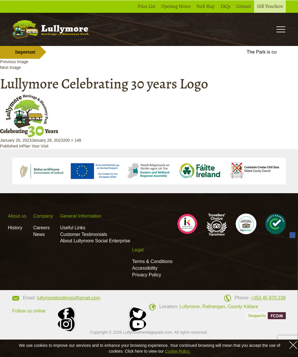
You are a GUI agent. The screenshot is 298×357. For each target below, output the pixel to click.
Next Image (10, 67)
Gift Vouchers (270, 6)
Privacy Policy (146, 274)
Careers (41, 227)
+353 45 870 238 (268, 297)
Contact (243, 6)
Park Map (205, 6)
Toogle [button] (281, 29)
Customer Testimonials (83, 234)
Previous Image (14, 61)
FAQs (225, 6)
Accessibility (144, 268)
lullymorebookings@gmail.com (68, 297)
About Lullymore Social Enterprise (95, 240)
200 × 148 (72, 140)
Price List (147, 6)
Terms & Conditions (152, 261)
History (15, 227)
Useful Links (72, 227)
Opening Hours (176, 6)
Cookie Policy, (178, 351)
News (39, 234)
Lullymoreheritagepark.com (147, 332)
